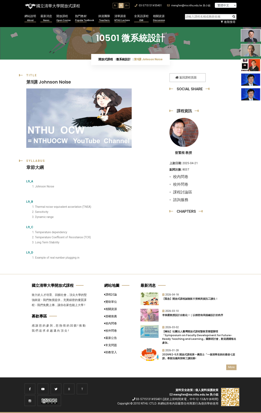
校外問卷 (180, 184)
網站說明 (30, 18)
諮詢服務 (180, 200)
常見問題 (110, 345)
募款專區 (39, 316)
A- (115, 5)
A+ (127, 5)
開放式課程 (105, 59)
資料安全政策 (184, 390)
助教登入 (110, 352)
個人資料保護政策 (206, 390)
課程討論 (110, 294)
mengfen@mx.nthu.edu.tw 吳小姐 (188, 5)
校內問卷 (180, 177)
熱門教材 (84, 18)
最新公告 (110, 338)
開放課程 (63, 18)
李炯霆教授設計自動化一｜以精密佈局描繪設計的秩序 (192, 315)
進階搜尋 (228, 22)
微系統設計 (123, 59)
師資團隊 (104, 18)
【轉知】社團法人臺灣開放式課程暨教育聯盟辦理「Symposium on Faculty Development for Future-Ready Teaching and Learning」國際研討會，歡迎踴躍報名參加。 (199, 337)
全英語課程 (141, 18)
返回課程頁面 (186, 77)
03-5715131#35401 (148, 5)
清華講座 (122, 18)
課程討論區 (182, 192)
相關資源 (159, 18)
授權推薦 (110, 316)
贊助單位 (110, 301)
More (231, 367)
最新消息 (46, 18)
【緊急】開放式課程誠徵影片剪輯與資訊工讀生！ (190, 299)
